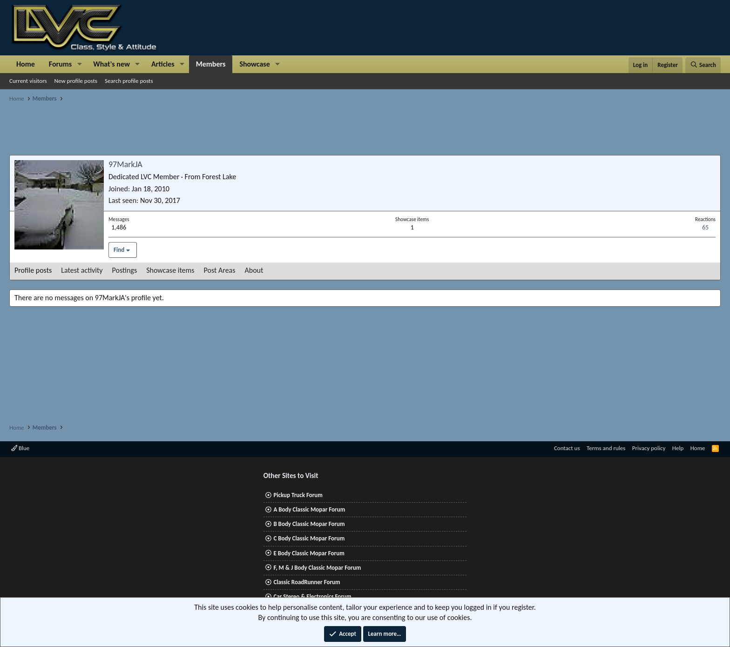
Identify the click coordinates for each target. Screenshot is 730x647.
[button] (79, 64)
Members (211, 64)
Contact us (567, 448)
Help (677, 448)
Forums (60, 64)
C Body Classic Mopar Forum (309, 538)
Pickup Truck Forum (297, 495)
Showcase (254, 64)
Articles (163, 64)
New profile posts (75, 80)
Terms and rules (606, 448)
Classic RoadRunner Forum (306, 582)
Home (25, 64)
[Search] (703, 65)
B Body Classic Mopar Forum (309, 523)
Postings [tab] (124, 270)
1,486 (118, 227)
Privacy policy (649, 448)
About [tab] (254, 270)
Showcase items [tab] (170, 270)
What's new (111, 64)
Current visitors (28, 80)
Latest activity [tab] (81, 270)
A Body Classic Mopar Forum (309, 509)
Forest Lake (219, 176)
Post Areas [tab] (220, 270)
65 (705, 227)
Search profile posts (129, 80)
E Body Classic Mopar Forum (308, 553)
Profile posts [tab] (33, 270)
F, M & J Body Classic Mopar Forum (317, 567)
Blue (20, 448)
